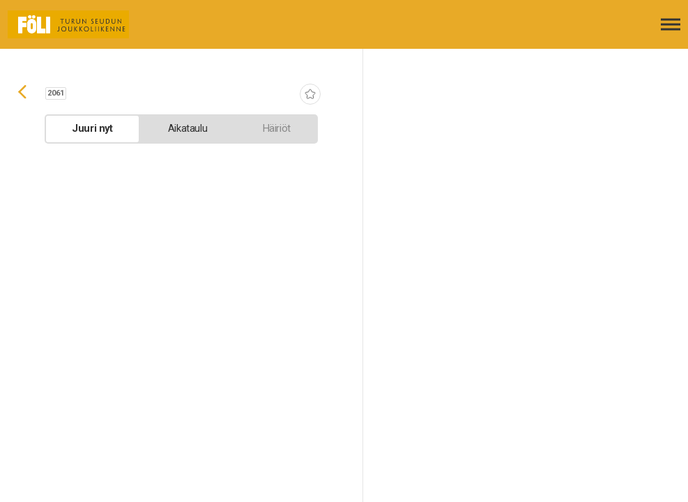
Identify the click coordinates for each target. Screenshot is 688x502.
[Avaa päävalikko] (670, 24)
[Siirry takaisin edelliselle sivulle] (22, 93)
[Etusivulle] (80, 24)
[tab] (92, 129)
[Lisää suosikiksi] (310, 95)
